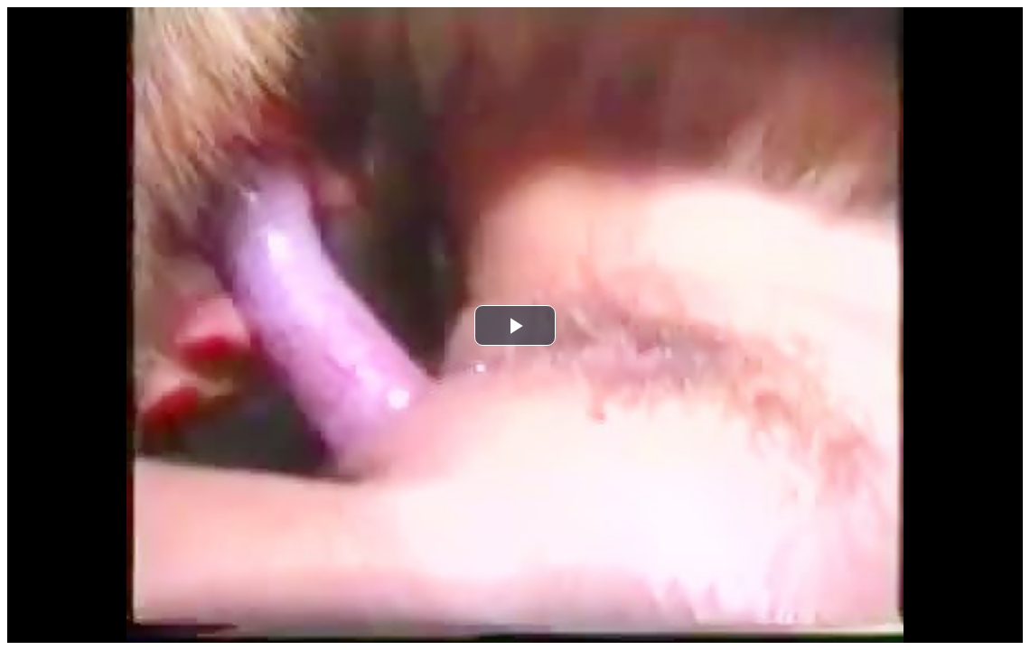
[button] (515, 325)
